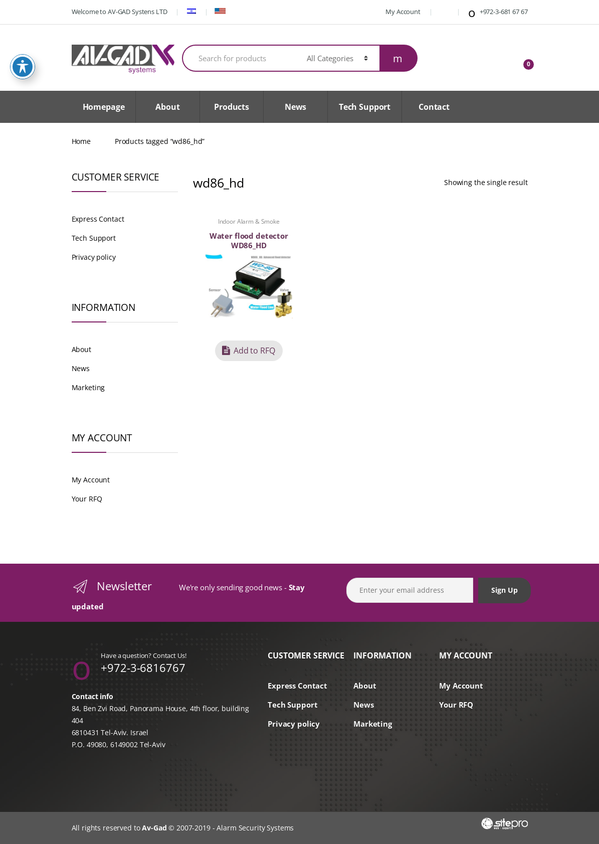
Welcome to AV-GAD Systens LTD (119, 11)
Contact (434, 106)
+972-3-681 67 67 (497, 13)
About (167, 106)
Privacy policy (94, 257)
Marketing (88, 387)
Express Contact (98, 219)
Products (231, 106)
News (295, 106)
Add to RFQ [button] (254, 350)
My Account (398, 11)
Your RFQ (87, 498)
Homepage (104, 106)
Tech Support (364, 106)
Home (81, 141)
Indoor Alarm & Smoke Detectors (249, 224)
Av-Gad (154, 827)
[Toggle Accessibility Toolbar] (23, 48)
